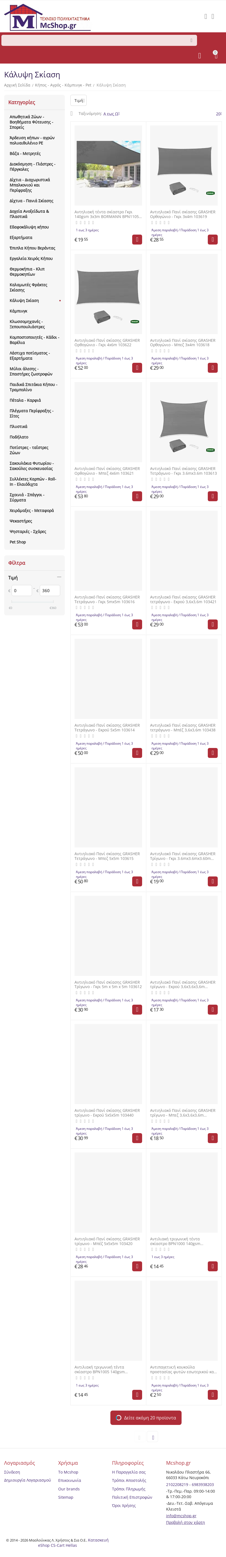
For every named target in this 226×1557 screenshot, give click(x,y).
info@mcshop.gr (181, 1515)
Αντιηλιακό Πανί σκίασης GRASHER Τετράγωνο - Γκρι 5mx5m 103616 (107, 599)
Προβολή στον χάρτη (185, 1522)
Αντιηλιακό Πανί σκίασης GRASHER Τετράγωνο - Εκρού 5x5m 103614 (107, 727)
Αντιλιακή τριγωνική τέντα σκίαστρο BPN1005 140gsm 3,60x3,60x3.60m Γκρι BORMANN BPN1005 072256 (105, 1369)
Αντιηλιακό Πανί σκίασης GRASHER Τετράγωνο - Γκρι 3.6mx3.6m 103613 (183, 471)
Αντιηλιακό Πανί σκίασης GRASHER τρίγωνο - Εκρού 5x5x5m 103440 (107, 1113)
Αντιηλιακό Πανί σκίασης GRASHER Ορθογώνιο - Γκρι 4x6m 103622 (107, 343)
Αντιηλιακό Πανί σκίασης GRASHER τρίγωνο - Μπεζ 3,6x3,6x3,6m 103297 (183, 1113)
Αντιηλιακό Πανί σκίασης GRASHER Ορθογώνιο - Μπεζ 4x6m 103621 (107, 471)
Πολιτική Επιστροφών (132, 1497)
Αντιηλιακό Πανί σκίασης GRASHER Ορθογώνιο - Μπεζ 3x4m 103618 (183, 343)
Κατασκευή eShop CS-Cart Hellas (73, 1542)
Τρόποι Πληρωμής (128, 1489)
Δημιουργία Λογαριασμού (27, 1480)
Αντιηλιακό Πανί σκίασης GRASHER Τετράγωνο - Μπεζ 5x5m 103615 (107, 856)
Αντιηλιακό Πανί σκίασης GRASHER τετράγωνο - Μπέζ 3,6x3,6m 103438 (183, 727)
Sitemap (65, 1497)
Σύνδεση (12, 1472)
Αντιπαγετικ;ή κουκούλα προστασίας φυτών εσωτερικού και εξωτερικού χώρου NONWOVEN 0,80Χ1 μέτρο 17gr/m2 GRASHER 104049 (182, 1369)
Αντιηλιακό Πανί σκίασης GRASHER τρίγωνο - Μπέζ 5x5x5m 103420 (107, 1241)
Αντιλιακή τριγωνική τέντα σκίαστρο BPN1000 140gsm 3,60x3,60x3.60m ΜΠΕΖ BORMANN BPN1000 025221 (182, 1241)
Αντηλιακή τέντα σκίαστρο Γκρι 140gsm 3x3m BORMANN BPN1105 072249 (107, 214)
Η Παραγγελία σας (129, 1472)
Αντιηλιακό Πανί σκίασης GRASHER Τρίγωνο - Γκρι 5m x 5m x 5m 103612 (108, 984)
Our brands (69, 1489)
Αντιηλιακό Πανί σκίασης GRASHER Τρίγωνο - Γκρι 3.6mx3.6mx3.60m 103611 (183, 856)
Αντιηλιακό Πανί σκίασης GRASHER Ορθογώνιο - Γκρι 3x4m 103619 (183, 214)
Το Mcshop (68, 1472)
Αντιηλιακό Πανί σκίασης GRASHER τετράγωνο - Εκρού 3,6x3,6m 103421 (183, 599)
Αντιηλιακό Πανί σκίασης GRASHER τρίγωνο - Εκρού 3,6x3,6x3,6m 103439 (183, 984)
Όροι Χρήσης (124, 1505)
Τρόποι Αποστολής (129, 1480)
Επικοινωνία (69, 1480)
